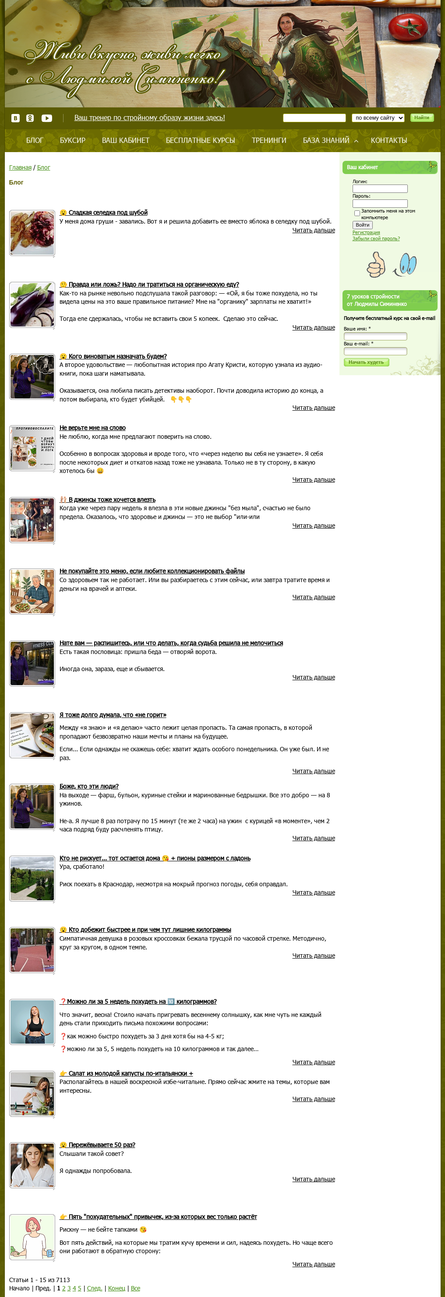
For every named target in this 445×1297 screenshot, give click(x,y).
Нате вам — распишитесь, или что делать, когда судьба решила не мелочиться (171, 643)
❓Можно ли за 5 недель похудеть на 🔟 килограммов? (138, 1001)
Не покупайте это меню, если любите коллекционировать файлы (152, 571)
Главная (20, 167)
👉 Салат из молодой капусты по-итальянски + (126, 1073)
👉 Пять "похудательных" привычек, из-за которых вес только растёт (158, 1216)
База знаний (326, 140)
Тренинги (269, 140)
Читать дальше (314, 230)
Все (135, 1288)
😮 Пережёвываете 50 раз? (97, 1145)
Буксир (72, 140)
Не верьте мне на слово (93, 427)
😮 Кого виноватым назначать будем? (113, 356)
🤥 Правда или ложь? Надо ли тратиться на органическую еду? (149, 284)
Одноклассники (30, 118)
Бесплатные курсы (200, 140)
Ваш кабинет (125, 140)
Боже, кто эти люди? (89, 786)
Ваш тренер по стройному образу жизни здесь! (149, 117)
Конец (116, 1288)
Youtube (46, 118)
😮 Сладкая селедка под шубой (104, 212)
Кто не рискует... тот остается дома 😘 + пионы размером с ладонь (155, 858)
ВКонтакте (15, 118)
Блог (34, 140)
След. (94, 1288)
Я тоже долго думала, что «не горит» (113, 715)
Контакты (389, 140)
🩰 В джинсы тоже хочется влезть (107, 499)
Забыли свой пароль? (376, 238)
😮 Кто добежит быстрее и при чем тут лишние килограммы (145, 929)
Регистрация (366, 232)
